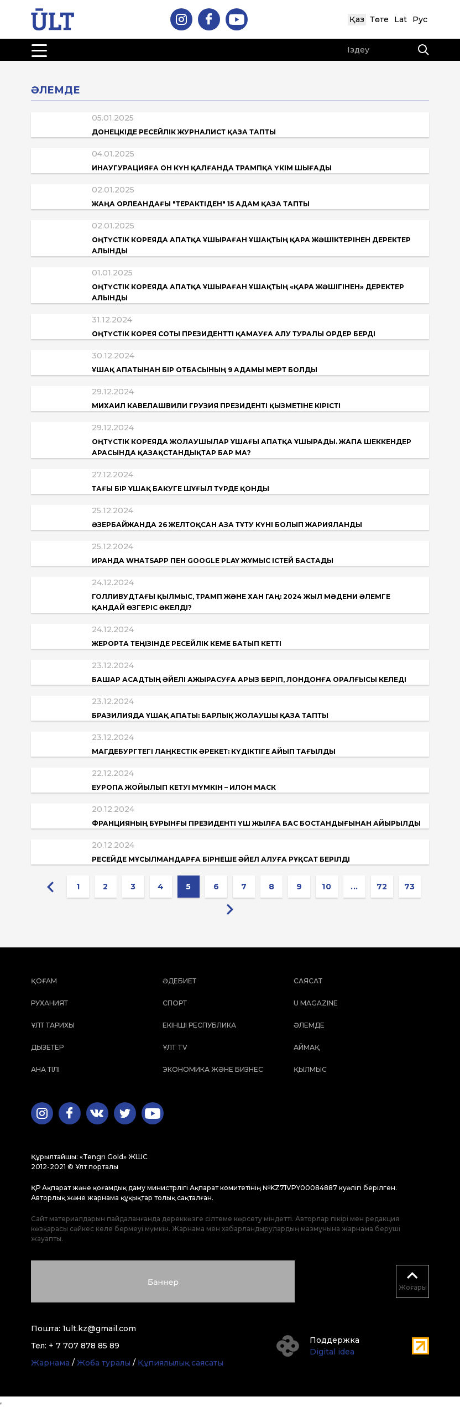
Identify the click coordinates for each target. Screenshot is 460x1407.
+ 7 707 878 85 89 (84, 1346)
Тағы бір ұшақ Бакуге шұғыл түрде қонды (180, 488)
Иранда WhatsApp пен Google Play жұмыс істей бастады (212, 560)
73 (409, 887)
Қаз (356, 19)
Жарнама (50, 1363)
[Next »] (230, 909)
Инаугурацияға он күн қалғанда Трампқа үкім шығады (212, 168)
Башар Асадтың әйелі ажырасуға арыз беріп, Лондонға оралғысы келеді (249, 679)
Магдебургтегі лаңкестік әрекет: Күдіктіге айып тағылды (214, 751)
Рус (419, 19)
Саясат (308, 981)
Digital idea (332, 1352)
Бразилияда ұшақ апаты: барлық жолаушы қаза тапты (210, 715)
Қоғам (44, 981)
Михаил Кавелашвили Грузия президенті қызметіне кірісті (216, 406)
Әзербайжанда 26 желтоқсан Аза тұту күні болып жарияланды (227, 524)
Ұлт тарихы (53, 1025)
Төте (379, 19)
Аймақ (307, 1047)
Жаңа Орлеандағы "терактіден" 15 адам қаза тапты (201, 204)
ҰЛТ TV (175, 1047)
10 (326, 887)
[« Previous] (50, 887)
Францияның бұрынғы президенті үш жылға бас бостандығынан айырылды (256, 823)
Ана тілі (45, 1069)
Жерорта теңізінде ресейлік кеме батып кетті (186, 643)
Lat (400, 19)
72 (382, 887)
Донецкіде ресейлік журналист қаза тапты (184, 132)
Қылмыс (310, 1069)
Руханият (49, 1003)
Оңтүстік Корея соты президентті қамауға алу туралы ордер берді (233, 334)
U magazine (316, 1003)
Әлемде (309, 1025)
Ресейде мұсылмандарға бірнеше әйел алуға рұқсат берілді (221, 859)
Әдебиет (179, 981)
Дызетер (47, 1047)
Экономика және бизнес (213, 1069)
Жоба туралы (103, 1363)
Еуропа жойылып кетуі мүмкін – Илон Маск (184, 787)
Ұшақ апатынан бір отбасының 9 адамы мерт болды (204, 370)
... (354, 887)
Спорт (175, 1003)
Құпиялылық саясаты (180, 1363)
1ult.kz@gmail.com (99, 1328)
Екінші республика (199, 1025)
